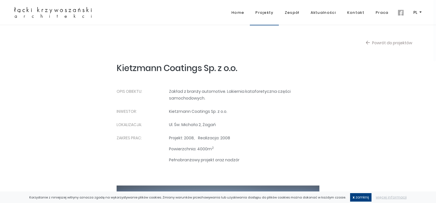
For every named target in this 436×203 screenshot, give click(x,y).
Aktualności (323, 12)
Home (238, 12)
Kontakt (355, 12)
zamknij (361, 197)
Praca (382, 12)
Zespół (292, 12)
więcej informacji (391, 197)
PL (415, 12)
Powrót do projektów (389, 43)
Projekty (264, 12)
